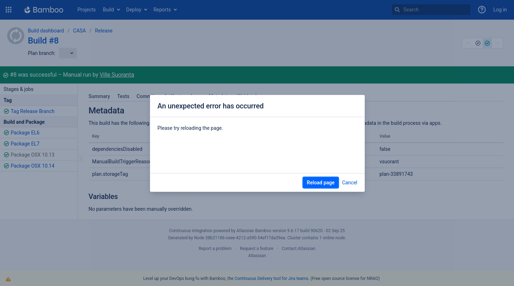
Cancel (349, 182)
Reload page (321, 182)
